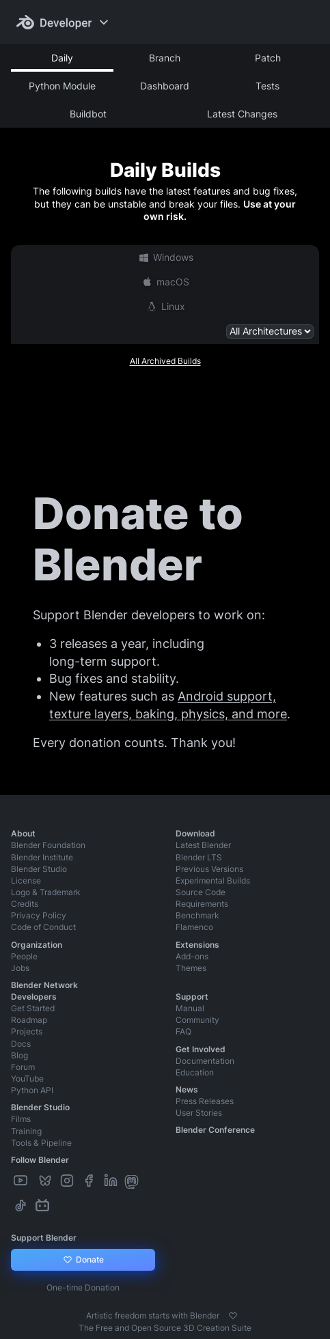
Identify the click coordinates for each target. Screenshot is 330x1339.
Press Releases (205, 1101)
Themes (191, 968)
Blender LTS (199, 857)
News (187, 1089)
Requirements (202, 904)
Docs (21, 1044)
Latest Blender (203, 845)
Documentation (205, 1061)
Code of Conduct (43, 927)
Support (192, 996)
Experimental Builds (213, 880)
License (26, 880)
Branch (164, 58)
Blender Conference (215, 1130)
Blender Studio (39, 869)
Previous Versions (209, 869)
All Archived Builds (165, 361)
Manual (190, 1008)
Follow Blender (40, 1160)
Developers (34, 996)
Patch (268, 58)
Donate (83, 1260)
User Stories (199, 1113)
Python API (32, 1090)
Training (26, 1131)
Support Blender (44, 1237)
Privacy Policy (38, 915)
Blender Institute (42, 857)
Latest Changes (242, 113)
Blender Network (44, 985)
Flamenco (194, 927)
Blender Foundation (48, 845)
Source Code (200, 892)
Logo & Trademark (46, 892)
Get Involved (200, 1049)
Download (195, 833)
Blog (19, 1055)
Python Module (62, 85)
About (23, 833)
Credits (24, 904)
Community (197, 1020)
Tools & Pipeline (41, 1143)
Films (21, 1119)
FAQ (183, 1031)
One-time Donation (83, 1287)
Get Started (33, 1008)
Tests (267, 85)
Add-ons (192, 956)
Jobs (20, 968)
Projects (26, 1031)
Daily (62, 58)
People (24, 956)
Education (195, 1072)
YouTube (27, 1078)
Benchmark (197, 915)
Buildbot (88, 113)
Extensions (197, 945)
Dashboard (164, 85)
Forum (23, 1067)
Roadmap (29, 1020)
